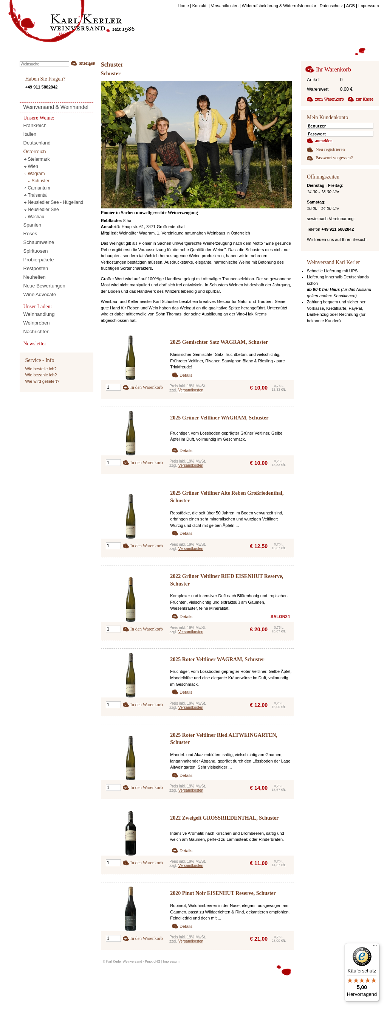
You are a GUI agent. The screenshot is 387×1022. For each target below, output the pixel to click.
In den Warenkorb (146, 387)
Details (186, 375)
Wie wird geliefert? (42, 381)
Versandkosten (190, 390)
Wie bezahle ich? (41, 375)
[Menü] (374, 947)
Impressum (171, 961)
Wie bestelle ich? (41, 369)
